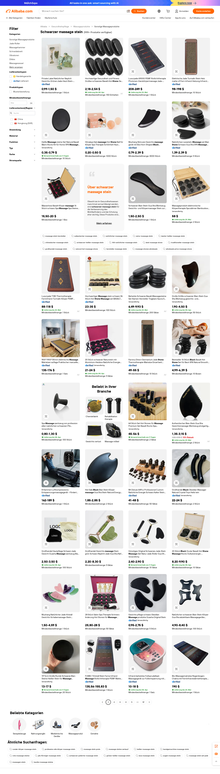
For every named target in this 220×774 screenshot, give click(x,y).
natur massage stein (143, 236)
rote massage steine (19, 756)
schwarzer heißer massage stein (89, 242)
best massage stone (152, 242)
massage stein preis (90, 749)
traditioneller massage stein (181, 242)
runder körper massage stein (23, 749)
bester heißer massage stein (171, 236)
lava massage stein (145, 756)
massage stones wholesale (144, 249)
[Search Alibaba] (83, 11)
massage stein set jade (197, 756)
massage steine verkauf (117, 749)
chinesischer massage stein (55, 242)
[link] (216, 746)
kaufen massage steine (42, 762)
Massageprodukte (81, 26)
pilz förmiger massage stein (48, 756)
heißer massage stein (144, 749)
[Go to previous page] (102, 702)
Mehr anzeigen (16, 67)
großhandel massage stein (54, 249)
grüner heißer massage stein (117, 756)
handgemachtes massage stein (174, 749)
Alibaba (43, 26)
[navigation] (22, 364)
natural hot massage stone (85, 249)
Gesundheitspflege (60, 26)
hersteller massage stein (115, 249)
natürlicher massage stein (115, 236)
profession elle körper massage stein (58, 749)
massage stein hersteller (54, 236)
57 (143, 702)
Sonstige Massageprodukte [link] (106, 26)
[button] (128, 11)
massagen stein (17, 762)
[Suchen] (139, 11)
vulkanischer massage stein (84, 236)
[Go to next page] (149, 702)
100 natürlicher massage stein (123, 242)
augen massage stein (170, 756)
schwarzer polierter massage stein (82, 756)
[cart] (168, 11)
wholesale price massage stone (177, 249)
